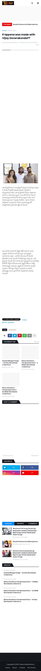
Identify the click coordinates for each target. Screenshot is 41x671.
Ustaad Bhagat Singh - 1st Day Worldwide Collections (10, 363)
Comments (32, 524)
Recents (20, 524)
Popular (8, 524)
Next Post (34, 456)
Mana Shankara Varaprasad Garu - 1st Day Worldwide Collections (20, 601)
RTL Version (32, 668)
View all (36, 342)
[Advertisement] (20, 226)
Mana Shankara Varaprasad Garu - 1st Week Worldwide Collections (9, 391)
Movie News (12, 30)
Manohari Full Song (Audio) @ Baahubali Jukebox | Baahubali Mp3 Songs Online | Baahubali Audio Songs (25, 532)
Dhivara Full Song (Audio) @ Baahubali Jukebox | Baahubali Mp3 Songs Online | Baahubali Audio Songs (25, 554)
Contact (22, 668)
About (14, 668)
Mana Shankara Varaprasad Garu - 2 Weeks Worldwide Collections (30, 364)
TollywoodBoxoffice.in (27, 664)
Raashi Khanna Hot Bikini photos (25, 24)
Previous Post (8, 456)
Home (4, 30)
